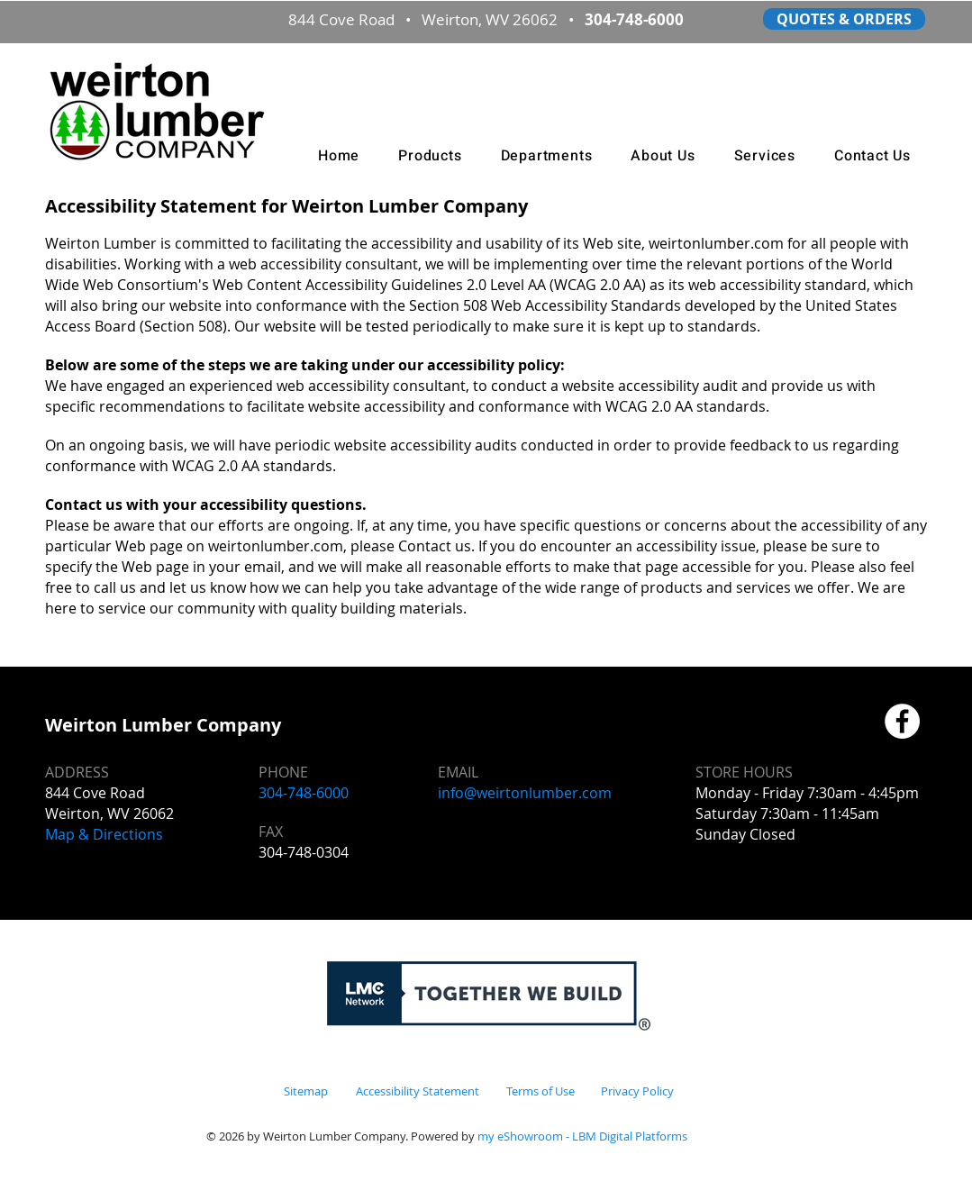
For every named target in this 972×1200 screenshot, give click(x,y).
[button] (430, 156)
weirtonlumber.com (275, 546)
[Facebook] (902, 721)
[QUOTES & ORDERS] (844, 19)
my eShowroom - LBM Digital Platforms (582, 1136)
